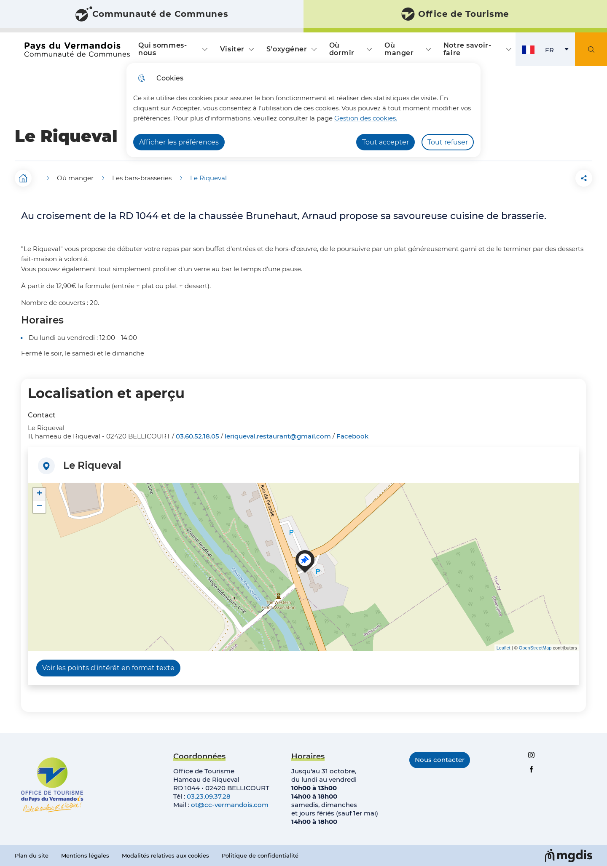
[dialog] (303, 110)
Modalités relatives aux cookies (165, 855)
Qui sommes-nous (162, 49)
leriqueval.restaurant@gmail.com (278, 436)
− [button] (39, 506)
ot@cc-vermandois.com (230, 805)
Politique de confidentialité (260, 855)
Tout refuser (447, 142)
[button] (536, 178)
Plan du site (31, 855)
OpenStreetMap (535, 647)
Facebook (352, 436)
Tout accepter (385, 142)
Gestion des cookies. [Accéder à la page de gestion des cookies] (365, 118)
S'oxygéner (286, 49)
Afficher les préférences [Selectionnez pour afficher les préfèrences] (179, 142)
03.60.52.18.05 (197, 436)
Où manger (399, 49)
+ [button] (39, 494)
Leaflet (503, 647)
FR (560, 52)
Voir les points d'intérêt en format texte (108, 668)
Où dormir (342, 49)
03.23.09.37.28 (209, 796)
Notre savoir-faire (467, 49)
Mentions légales (85, 855)
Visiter (232, 49)
